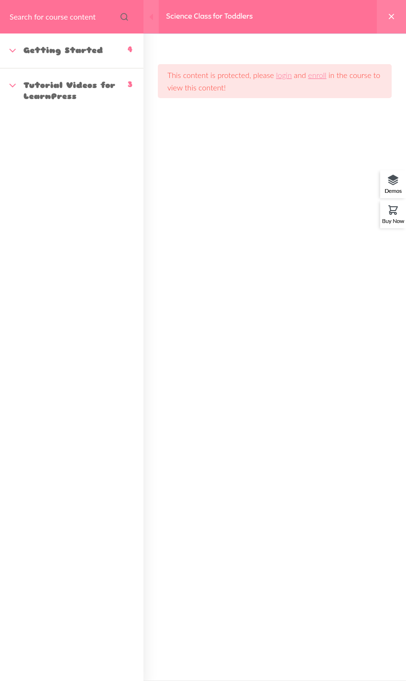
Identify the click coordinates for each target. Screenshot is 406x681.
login (284, 74)
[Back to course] (391, 16)
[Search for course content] (124, 16)
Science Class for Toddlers (209, 16)
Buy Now (393, 220)
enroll (317, 74)
